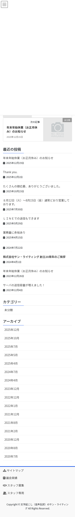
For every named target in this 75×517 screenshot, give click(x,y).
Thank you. (10, 172)
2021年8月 (11, 423)
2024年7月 (11, 372)
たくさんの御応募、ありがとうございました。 (32, 186)
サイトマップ (13, 470)
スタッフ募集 (13, 485)
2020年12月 (11, 439)
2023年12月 (11, 389)
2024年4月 (11, 380)
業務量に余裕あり (14, 232)
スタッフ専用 (13, 493)
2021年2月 (11, 431)
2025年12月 (11, 330)
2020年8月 (11, 448)
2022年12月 (11, 397)
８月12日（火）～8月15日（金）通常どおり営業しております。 (36, 202)
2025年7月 (11, 346)
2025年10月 (11, 338)
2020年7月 (11, 456)
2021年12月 (11, 414)
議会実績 (10, 478)
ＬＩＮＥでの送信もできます (21, 218)
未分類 (8, 310)
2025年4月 (11, 363)
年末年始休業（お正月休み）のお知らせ (22, 129)
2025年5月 (11, 355)
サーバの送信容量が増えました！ (24, 285)
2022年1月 (11, 406)
